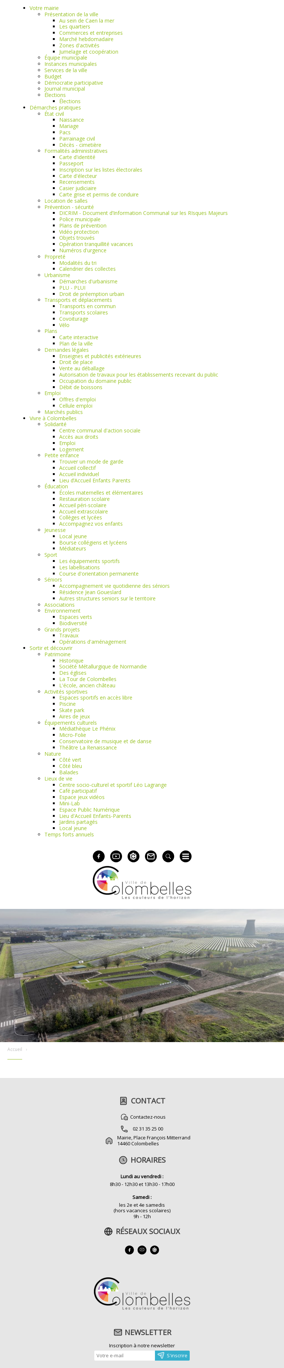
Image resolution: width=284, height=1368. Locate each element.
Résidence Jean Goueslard (90, 592)
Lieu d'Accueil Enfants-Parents (95, 815)
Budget (53, 76)
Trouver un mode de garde (91, 461)
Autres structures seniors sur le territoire (107, 598)
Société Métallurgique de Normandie (103, 666)
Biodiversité (73, 623)
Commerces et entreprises (91, 32)
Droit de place (76, 361)
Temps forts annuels (69, 834)
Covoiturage (73, 318)
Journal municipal (64, 88)
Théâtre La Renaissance (88, 747)
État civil (54, 113)
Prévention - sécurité (69, 206)
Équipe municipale (65, 57)
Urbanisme (57, 275)
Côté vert (70, 759)
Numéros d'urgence (82, 250)
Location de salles (66, 200)
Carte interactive (78, 337)
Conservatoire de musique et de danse (105, 741)
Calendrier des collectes (87, 268)
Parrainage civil (77, 138)
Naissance (71, 119)
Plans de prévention (82, 225)
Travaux (68, 635)
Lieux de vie (58, 778)
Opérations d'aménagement (92, 641)
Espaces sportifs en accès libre (95, 697)
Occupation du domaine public (95, 380)
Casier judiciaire (78, 188)
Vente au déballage (82, 368)
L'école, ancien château (87, 685)
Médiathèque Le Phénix (87, 728)
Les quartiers (74, 26)
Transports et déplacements (78, 299)
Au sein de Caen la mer (86, 20)
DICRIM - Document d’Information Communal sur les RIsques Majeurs (143, 212)
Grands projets (62, 629)
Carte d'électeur (78, 175)
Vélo (64, 324)
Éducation (56, 486)
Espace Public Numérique (89, 809)
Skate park (71, 710)
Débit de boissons (80, 387)
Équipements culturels (70, 722)
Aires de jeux (74, 716)
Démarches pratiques (55, 107)
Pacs (65, 132)
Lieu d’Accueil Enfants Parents (95, 480)
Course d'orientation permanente (99, 573)
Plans (50, 330)
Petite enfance (61, 455)
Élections (55, 94)
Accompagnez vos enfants (91, 523)
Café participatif (78, 790)
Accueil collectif (77, 467)
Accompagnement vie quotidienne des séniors (114, 585)
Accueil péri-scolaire (82, 505)
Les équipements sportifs (89, 561)
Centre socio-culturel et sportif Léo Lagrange (113, 784)
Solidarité (55, 424)
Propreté (54, 256)
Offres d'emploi (77, 399)
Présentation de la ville (71, 14)
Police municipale (80, 219)
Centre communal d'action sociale (100, 430)
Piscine (67, 703)
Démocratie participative (73, 82)
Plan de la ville (76, 343)
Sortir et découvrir (51, 647)
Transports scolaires (83, 312)
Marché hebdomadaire (86, 39)
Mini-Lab (69, 803)
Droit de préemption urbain (91, 293)
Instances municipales (70, 63)
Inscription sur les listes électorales (100, 169)
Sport (50, 554)
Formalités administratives (76, 150)
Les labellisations (79, 567)
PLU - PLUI (72, 287)
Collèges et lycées (80, 517)
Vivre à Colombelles (53, 418)
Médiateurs (72, 548)
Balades (68, 772)
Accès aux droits (78, 436)
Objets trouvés (77, 237)
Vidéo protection (79, 231)
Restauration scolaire (84, 498)
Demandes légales (66, 349)
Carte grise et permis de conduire (99, 194)
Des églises (73, 672)
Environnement (62, 610)
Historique (71, 660)
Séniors (53, 579)
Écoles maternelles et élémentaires (101, 492)
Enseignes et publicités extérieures (100, 356)
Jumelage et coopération (88, 51)
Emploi (52, 393)
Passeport (71, 163)
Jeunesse (55, 529)
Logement (71, 449)
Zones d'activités (79, 45)
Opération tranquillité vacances (96, 243)
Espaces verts (75, 616)
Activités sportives (66, 691)
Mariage (69, 125)
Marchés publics (63, 411)
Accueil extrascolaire (83, 511)
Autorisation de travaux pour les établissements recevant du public (138, 374)
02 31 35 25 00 (148, 1128)
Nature (52, 753)
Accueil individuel (79, 474)
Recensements (77, 181)
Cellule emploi (75, 405)
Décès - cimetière (80, 144)
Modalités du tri (78, 262)
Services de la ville (65, 70)
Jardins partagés (78, 821)
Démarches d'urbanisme (88, 281)
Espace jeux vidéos (82, 797)
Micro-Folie (72, 734)
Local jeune (73, 536)
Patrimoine (57, 654)
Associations (59, 604)
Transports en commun (87, 306)
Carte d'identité (77, 157)
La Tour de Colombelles (87, 679)
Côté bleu (70, 765)
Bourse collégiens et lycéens (93, 542)
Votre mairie (44, 7)
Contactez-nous (148, 1116)
